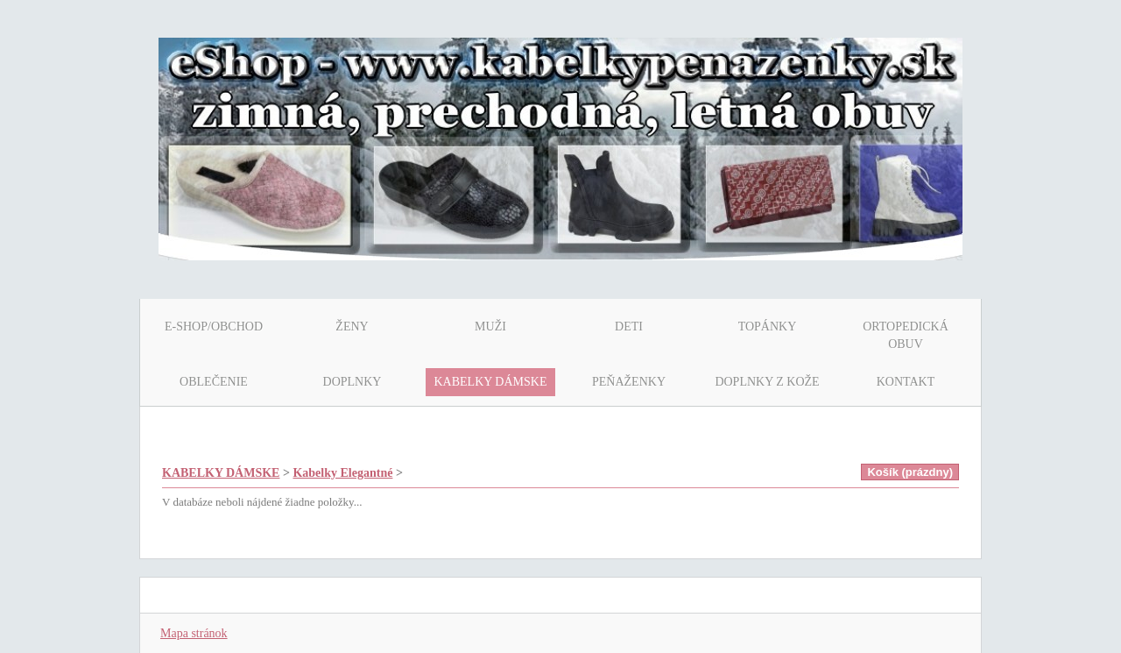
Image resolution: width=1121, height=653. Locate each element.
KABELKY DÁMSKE (220, 472)
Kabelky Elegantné (342, 472)
